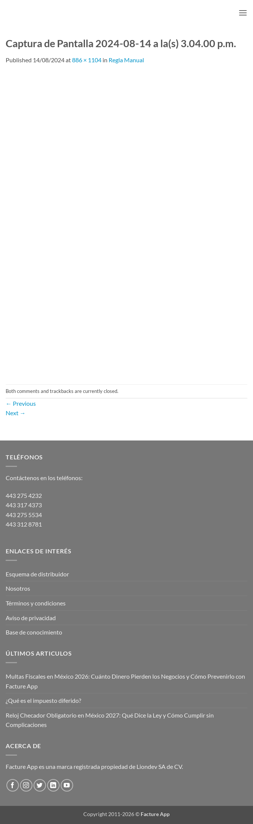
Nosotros (18, 588)
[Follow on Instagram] (26, 785)
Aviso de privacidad (31, 617)
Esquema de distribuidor (37, 574)
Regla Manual (126, 59)
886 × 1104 (86, 59)
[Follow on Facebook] (12, 785)
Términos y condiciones (36, 603)
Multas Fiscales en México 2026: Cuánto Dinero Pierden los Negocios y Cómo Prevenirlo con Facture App (125, 681)
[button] (242, 12)
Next (16, 412)
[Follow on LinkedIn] (53, 785)
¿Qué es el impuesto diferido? (43, 700)
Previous (21, 403)
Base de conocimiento (34, 632)
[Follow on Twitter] (40, 785)
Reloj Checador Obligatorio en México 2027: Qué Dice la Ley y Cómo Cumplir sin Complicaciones (110, 720)
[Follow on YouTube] (67, 785)
